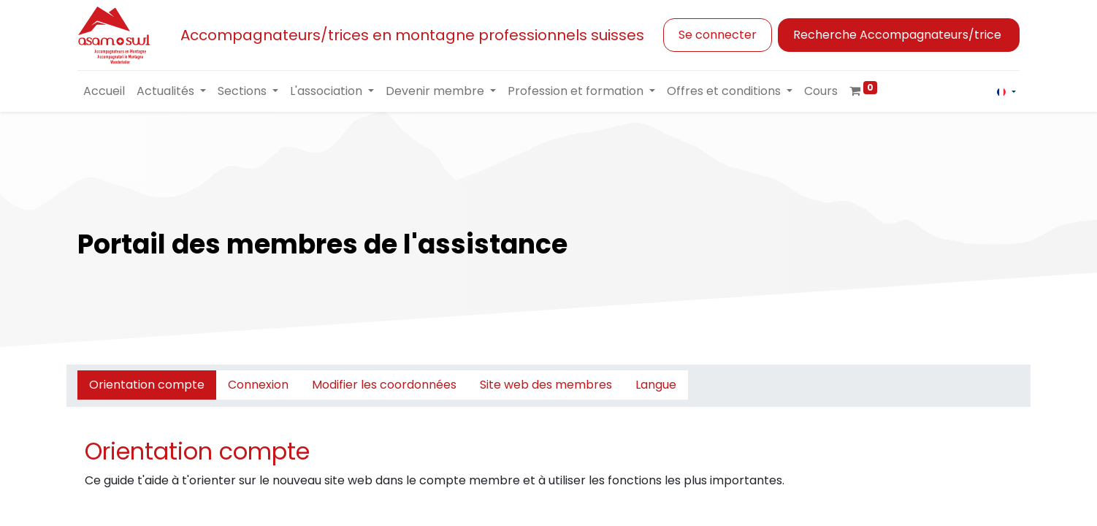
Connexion (258, 384)
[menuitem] (104, 91)
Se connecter (718, 34)
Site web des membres (546, 384)
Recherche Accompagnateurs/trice (898, 34)
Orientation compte (147, 384)
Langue (655, 384)
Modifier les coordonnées (384, 384)
